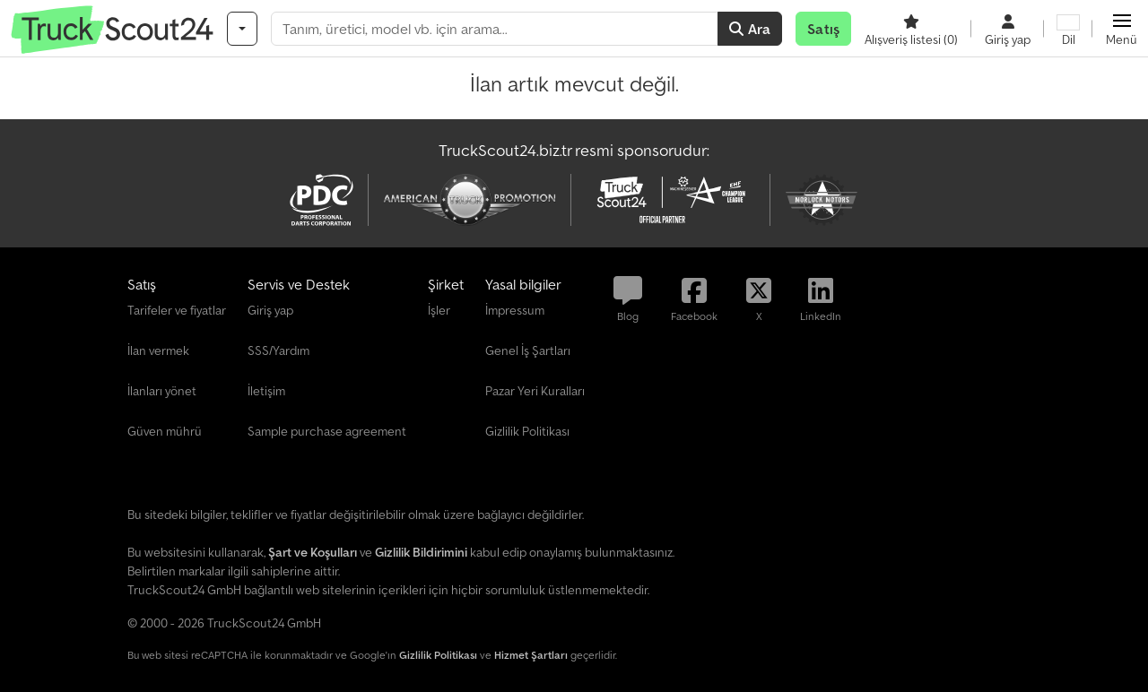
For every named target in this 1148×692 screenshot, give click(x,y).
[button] (1121, 29)
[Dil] (1068, 29)
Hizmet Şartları (531, 655)
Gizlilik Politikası (438, 655)
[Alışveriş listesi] (911, 29)
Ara (749, 29)
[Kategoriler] (242, 29)
